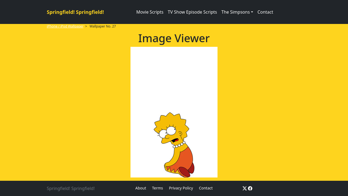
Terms (157, 188)
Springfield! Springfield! (75, 12)
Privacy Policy (181, 188)
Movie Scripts (149, 12)
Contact (265, 12)
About (140, 188)
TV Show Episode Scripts (192, 12)
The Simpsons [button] (235, 12)
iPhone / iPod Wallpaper (65, 26)
